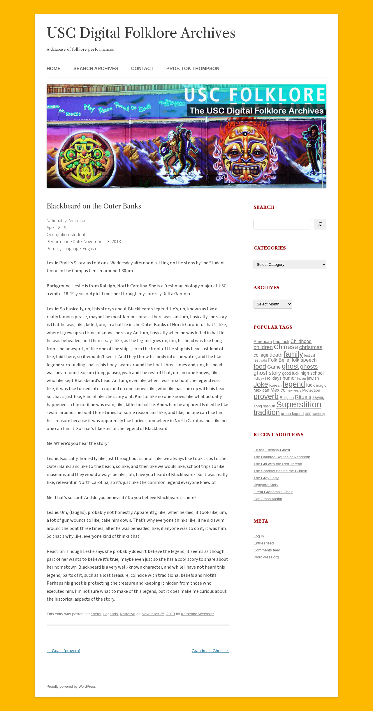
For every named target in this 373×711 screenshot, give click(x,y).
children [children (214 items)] (263, 347)
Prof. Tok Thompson (192, 68)
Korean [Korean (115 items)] (275, 385)
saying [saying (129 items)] (318, 397)
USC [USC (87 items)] (308, 413)
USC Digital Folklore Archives (141, 33)
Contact (142, 68)
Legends (110, 614)
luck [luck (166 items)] (310, 385)
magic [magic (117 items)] (321, 385)
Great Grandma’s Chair (273, 492)
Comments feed (267, 550)
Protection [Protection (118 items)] (311, 390)
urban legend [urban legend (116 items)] (292, 413)
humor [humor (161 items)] (289, 378)
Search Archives (95, 68)
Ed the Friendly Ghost (272, 450)
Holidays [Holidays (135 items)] (273, 378)
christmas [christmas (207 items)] (311, 347)
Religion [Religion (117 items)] (287, 397)
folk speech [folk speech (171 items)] (304, 360)
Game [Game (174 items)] (274, 367)
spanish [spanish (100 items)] (269, 406)
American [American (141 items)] (263, 341)
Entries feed (264, 543)
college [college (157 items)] (261, 355)
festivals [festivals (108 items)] (260, 360)
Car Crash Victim (268, 499)
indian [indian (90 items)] (301, 378)
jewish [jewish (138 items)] (313, 378)
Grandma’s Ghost (210, 650)
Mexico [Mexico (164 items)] (278, 390)
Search (264, 207)
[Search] (320, 224)
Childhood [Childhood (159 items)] (301, 341)
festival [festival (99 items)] (309, 355)
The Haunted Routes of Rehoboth (282, 457)
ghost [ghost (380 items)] (290, 366)
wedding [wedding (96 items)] (318, 413)
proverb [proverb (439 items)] (266, 396)
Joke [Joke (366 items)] (261, 384)
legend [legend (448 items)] (294, 384)
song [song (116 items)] (258, 406)
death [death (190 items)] (276, 355)
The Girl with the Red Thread (278, 464)
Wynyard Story (266, 485)
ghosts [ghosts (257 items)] (309, 366)
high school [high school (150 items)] (311, 373)
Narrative (128, 614)
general (95, 614)
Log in (259, 536)
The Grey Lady (266, 478)
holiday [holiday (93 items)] (259, 378)
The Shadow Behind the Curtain (280, 471)
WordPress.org (266, 557)
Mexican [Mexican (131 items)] (261, 390)
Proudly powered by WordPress (71, 687)
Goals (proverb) (63, 650)
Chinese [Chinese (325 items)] (286, 347)
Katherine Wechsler (197, 614)
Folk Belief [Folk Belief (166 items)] (279, 360)
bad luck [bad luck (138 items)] (281, 341)
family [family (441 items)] (293, 354)
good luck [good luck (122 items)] (290, 373)
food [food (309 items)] (260, 366)
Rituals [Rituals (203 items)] (303, 397)
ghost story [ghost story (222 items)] (267, 373)
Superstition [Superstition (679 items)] (298, 404)
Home (54, 68)
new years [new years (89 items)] (294, 390)
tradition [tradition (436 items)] (267, 412)
